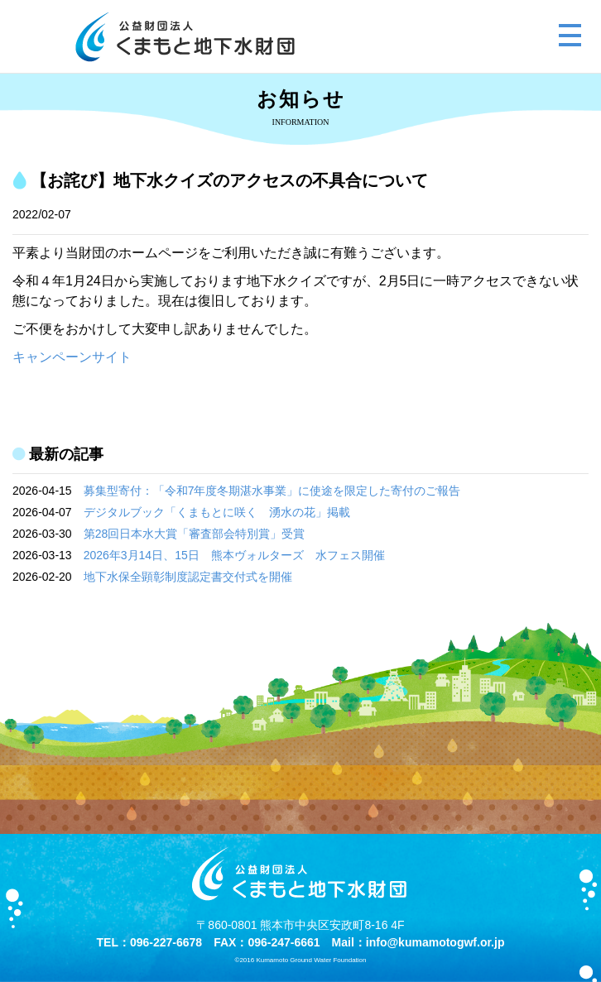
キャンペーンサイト (72, 357)
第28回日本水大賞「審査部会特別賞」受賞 (194, 533)
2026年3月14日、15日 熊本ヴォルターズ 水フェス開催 (234, 555)
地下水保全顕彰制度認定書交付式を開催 (188, 576)
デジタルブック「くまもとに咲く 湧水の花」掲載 (217, 512)
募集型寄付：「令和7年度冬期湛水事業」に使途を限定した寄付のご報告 (272, 490)
